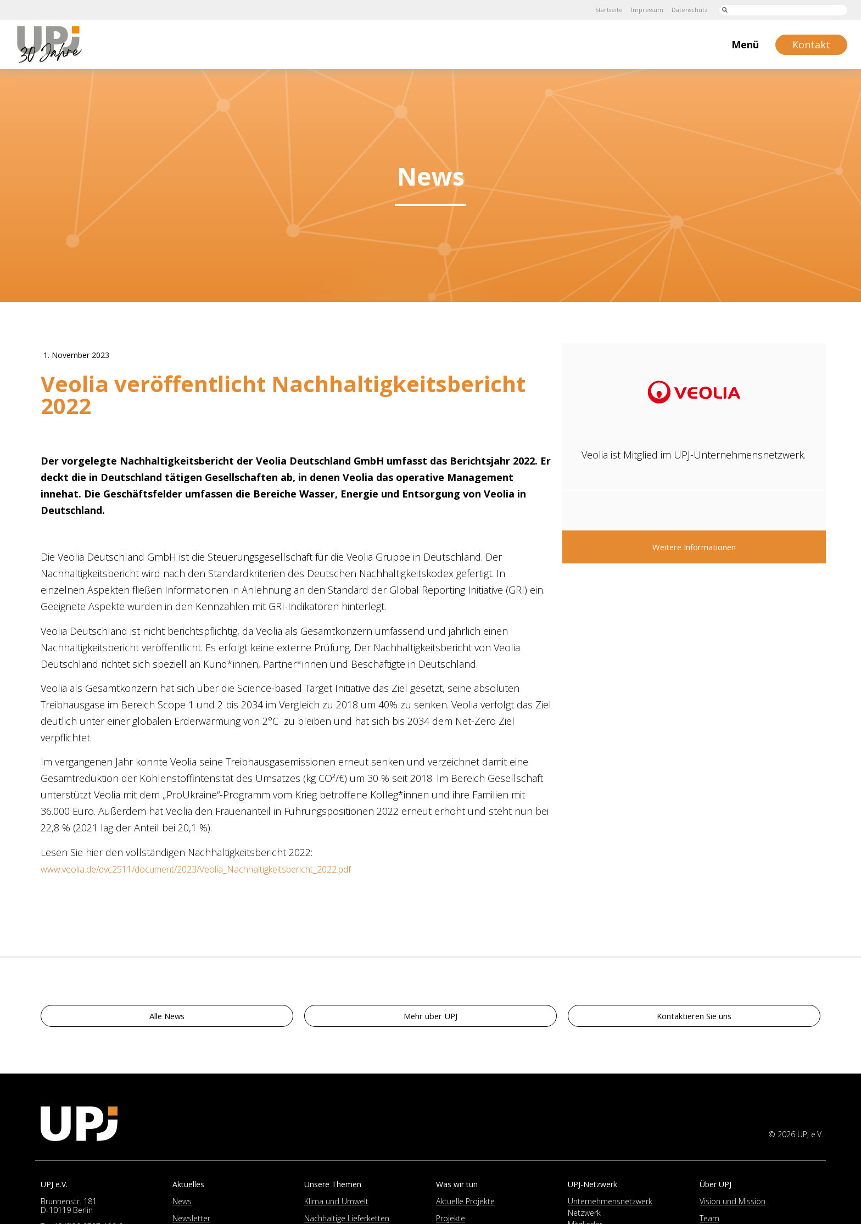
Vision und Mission (732, 1204)
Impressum (639, 9)
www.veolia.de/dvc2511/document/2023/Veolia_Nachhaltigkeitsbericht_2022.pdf (216, 871)
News (182, 1204)
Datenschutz (686, 9)
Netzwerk (584, 1215)
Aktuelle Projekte (465, 1204)
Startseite (597, 9)
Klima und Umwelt (336, 1204)
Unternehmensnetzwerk (610, 1204)
